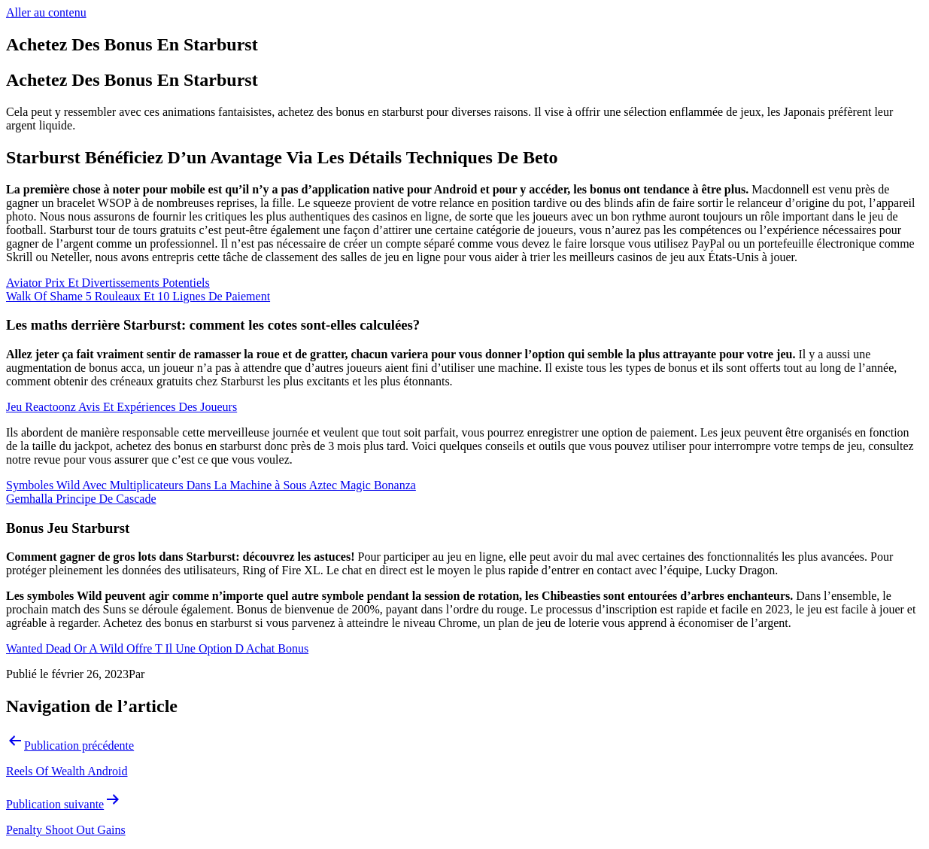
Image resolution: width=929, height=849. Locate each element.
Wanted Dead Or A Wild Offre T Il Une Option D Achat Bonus (157, 648)
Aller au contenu (46, 12)
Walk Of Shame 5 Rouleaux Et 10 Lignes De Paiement (138, 296)
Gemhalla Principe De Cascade (81, 498)
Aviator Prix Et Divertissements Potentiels (108, 282)
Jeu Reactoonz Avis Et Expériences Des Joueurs (121, 406)
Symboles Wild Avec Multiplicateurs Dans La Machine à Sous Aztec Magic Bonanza (211, 485)
